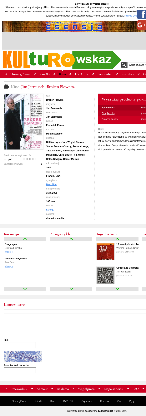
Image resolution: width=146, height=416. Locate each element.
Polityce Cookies (132, 15)
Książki (38, 401)
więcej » (9, 252)
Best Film (51, 184)
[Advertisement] (74, 41)
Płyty (131, 401)
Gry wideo (87, 401)
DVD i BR (68, 401)
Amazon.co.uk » (110, 119)
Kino (52, 401)
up (25, 239)
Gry (119, 401)
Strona (49, 209)
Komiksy (104, 401)
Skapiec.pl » (108, 113)
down (25, 289)
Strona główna (19, 401)
